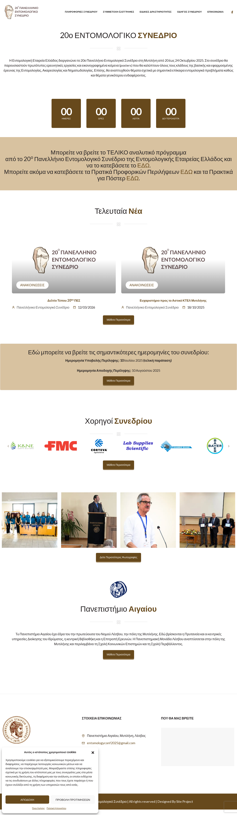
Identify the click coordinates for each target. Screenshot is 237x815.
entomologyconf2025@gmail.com (111, 748)
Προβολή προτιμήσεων (73, 799)
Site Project (184, 807)
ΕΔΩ (143, 170)
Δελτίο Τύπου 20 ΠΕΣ (63, 305)
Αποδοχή (27, 799)
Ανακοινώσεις (32, 290)
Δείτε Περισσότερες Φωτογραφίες (118, 562)
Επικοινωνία (215, 11)
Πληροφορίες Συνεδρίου (81, 11)
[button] (93, 752)
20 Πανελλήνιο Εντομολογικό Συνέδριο (98, 807)
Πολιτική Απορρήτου (56, 808)
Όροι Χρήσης (38, 808)
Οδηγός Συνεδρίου (189, 11)
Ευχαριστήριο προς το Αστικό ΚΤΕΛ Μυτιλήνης (173, 305)
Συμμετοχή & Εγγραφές (118, 11)
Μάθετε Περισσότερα (118, 325)
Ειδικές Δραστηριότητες (156, 11)
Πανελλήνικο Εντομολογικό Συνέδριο (43, 313)
